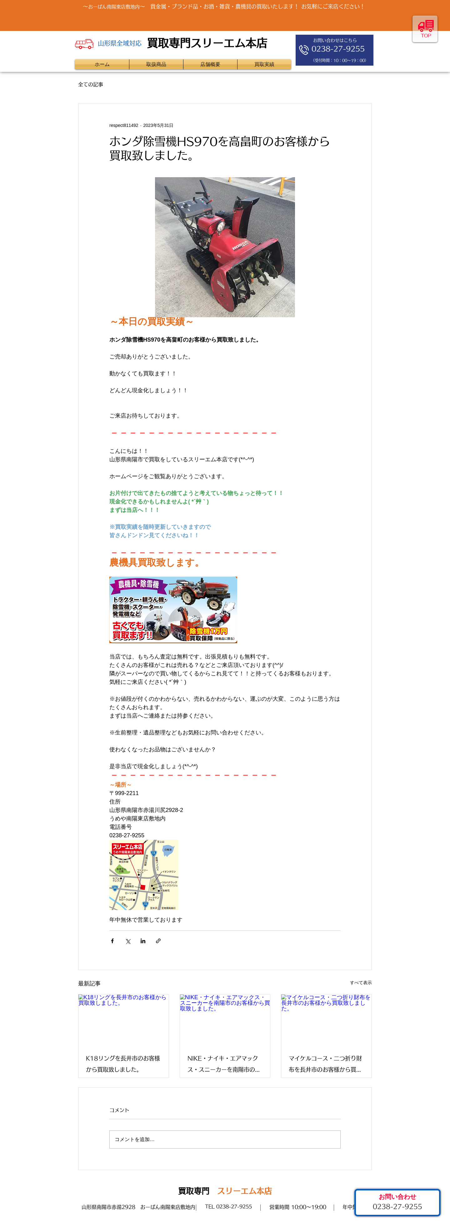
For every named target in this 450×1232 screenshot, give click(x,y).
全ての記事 (90, 84)
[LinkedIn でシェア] (143, 941)
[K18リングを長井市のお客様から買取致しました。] (123, 1019)
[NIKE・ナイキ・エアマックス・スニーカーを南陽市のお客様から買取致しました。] (225, 1019)
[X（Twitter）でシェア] (128, 941)
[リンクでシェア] (158, 941)
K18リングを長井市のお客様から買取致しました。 (123, 1063)
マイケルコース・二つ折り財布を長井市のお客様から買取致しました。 (325, 1065)
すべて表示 (361, 982)
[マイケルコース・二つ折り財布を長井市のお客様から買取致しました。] (326, 1019)
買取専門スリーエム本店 (207, 43)
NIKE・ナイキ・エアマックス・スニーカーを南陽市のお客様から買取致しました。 (224, 1065)
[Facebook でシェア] (112, 941)
